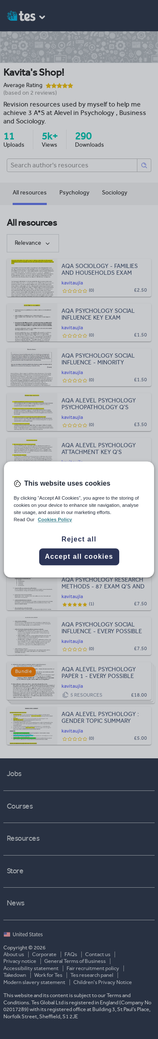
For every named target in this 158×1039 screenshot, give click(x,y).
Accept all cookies (79, 557)
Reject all (79, 539)
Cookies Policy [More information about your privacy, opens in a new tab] (55, 519)
